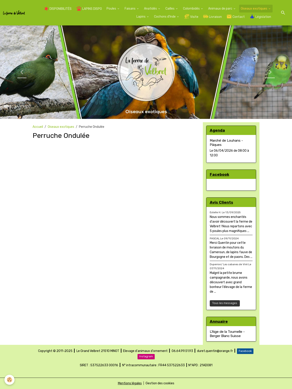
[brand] (14, 12)
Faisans (130, 8)
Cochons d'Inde (165, 17)
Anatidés (151, 8)
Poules (112, 8)
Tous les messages (224, 303)
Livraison (212, 16)
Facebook (245, 351)
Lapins (141, 17)
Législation (260, 16)
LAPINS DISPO (89, 8)
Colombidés (191, 8)
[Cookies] (9, 380)
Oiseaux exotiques (254, 8)
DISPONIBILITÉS (58, 8)
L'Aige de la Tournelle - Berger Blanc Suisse (227, 334)
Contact (235, 16)
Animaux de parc (220, 8)
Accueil (38, 127)
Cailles (170, 8)
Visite (191, 16)
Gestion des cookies (160, 383)
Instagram (146, 356)
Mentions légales (130, 383)
